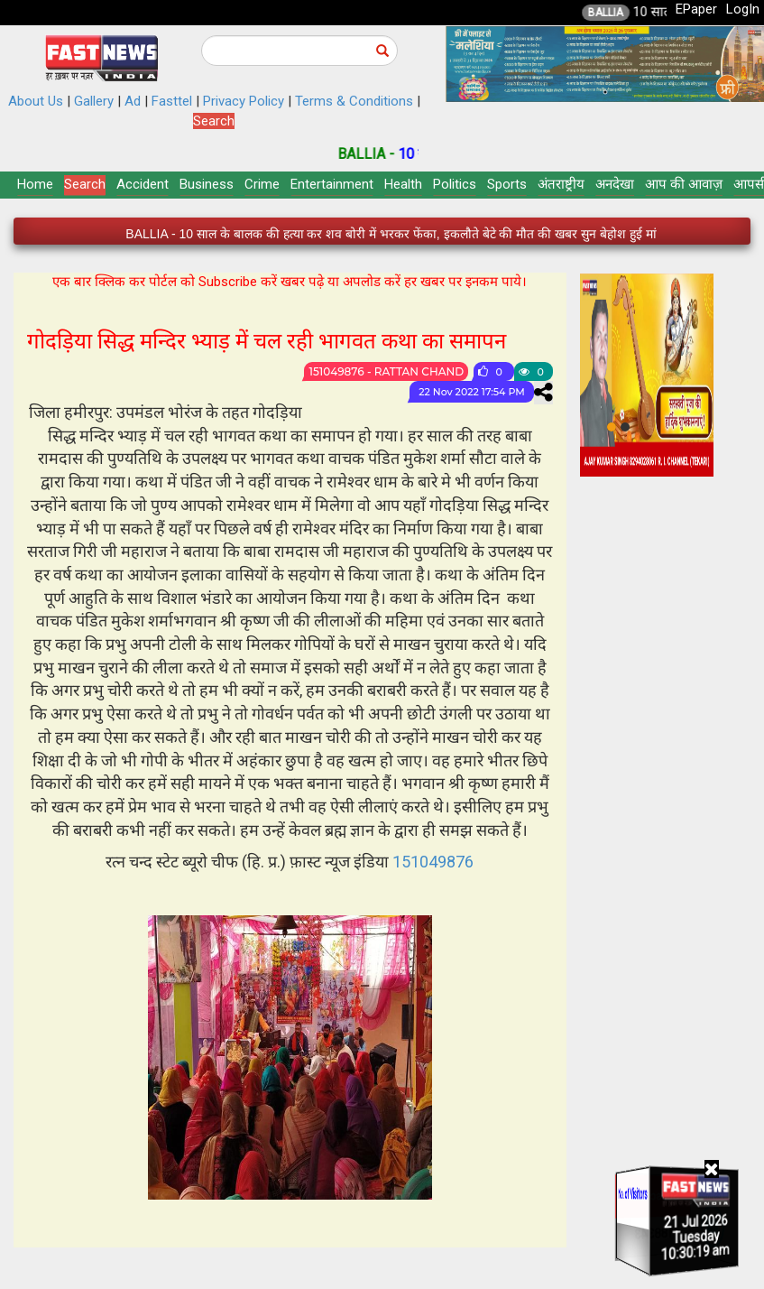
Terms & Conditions (354, 101)
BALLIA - (386, 153)
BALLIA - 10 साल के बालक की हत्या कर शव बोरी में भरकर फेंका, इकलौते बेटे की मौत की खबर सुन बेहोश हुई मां (390, 234)
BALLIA (623, 12)
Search (214, 121)
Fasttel (172, 101)
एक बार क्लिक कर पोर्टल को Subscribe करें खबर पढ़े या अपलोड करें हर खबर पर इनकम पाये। (289, 282)
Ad (132, 101)
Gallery (94, 101)
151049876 (433, 861)
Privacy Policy (243, 101)
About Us (35, 101)
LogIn (742, 9)
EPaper (696, 9)
